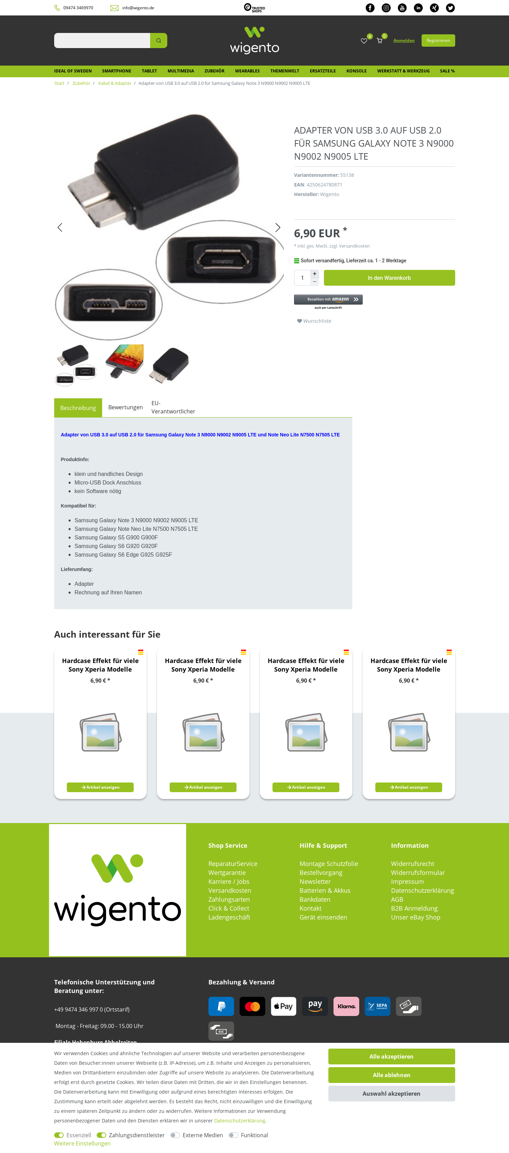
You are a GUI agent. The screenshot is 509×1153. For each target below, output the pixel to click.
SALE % (447, 71)
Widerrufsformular (418, 872)
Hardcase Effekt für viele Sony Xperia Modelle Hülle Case (100, 665)
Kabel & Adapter (114, 83)
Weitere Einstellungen (82, 1143)
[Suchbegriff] (102, 40)
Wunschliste (314, 321)
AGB (397, 899)
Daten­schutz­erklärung (239, 1120)
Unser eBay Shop (415, 917)
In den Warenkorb (389, 278)
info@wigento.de (138, 8)
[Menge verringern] (315, 282)
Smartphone (116, 71)
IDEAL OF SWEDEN (73, 71)
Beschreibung (78, 408)
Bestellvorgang (321, 872)
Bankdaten (315, 899)
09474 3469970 (78, 8)
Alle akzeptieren (391, 1056)
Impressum (407, 881)
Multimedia (181, 71)
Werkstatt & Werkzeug (403, 71)
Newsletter (315, 881)
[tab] (78, 408)
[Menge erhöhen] (315, 274)
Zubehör (215, 71)
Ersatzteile (323, 71)
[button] (371, 302)
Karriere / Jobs (229, 881)
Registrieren (438, 40)
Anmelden (404, 40)
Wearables (247, 71)
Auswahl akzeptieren (392, 1093)
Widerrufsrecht (412, 863)
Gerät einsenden (323, 917)
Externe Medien (203, 1135)
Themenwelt (284, 71)
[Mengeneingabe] (302, 278)
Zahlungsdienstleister (137, 1135)
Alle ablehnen (392, 1075)
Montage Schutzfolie (329, 863)
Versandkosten (354, 246)
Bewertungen (125, 407)
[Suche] (158, 40)
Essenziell (78, 1135)
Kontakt (311, 908)
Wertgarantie (227, 872)
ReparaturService (232, 863)
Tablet (149, 71)
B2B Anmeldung (414, 908)
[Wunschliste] (364, 41)
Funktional (254, 1135)
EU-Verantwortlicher (173, 407)
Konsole (357, 71)
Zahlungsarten (229, 899)
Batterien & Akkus (325, 890)
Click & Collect (228, 908)
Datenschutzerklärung (422, 890)
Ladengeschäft (229, 917)
